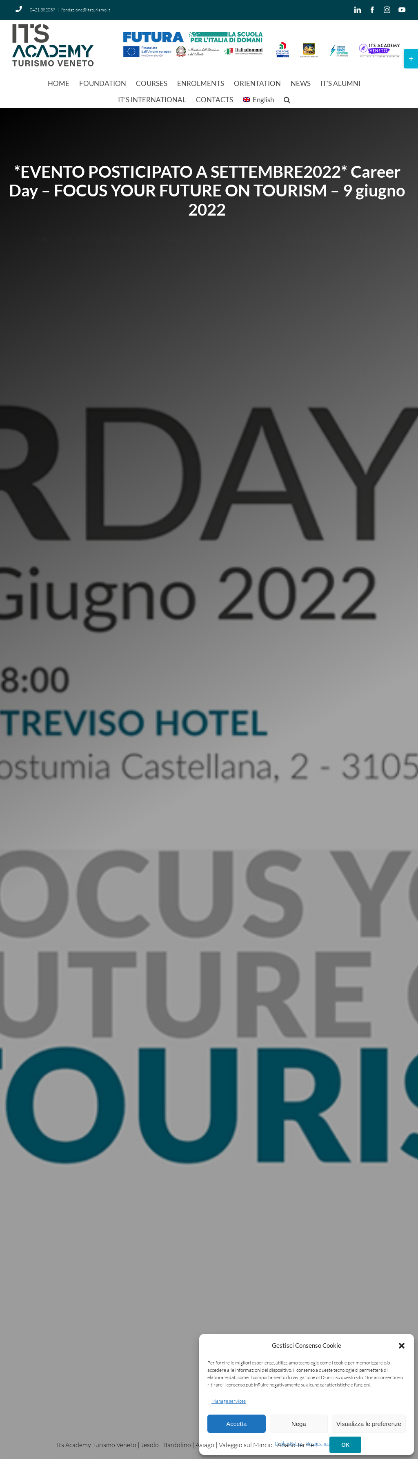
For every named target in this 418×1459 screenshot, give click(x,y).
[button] (402, 1346)
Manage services (228, 1401)
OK (345, 1444)
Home (42, 231)
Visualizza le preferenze (368, 1423)
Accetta (236, 1423)
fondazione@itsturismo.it (85, 10)
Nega (298, 1423)
